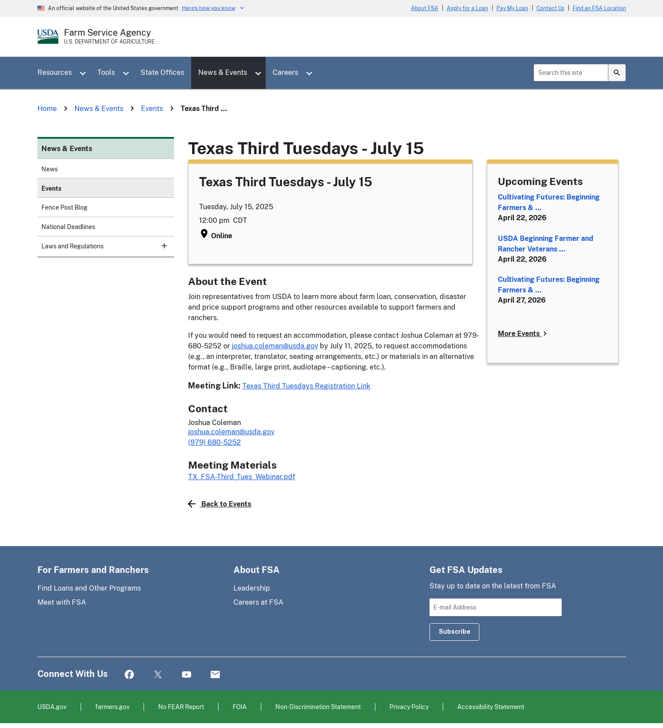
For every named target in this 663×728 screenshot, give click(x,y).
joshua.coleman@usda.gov (275, 346)
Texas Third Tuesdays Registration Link (306, 386)
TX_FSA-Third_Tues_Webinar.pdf (241, 477)
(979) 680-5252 (214, 442)
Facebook (129, 674)
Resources (54, 72)
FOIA (240, 706)
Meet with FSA (61, 602)
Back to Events (220, 503)
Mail (215, 674)
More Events (523, 333)
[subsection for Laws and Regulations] (159, 245)
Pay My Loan (512, 8)
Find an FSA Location (599, 8)
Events (51, 188)
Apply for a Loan (467, 8)
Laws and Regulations (104, 245)
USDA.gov (52, 706)
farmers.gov (112, 706)
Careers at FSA (258, 602)
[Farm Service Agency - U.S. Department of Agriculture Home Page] (109, 36)
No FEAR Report (181, 706)
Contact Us (550, 8)
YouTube (186, 674)
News (49, 169)
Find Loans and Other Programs (89, 588)
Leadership (251, 588)
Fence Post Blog (64, 207)
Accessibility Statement (490, 706)
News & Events (222, 72)
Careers (285, 72)
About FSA (424, 8)
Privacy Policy (409, 706)
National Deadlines (68, 226)
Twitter (157, 674)
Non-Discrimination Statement (318, 706)
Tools (106, 72)
